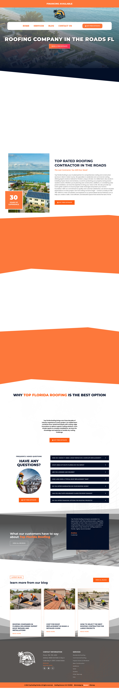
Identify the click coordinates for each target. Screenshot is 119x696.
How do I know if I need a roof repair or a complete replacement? (76, 458)
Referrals (46, 663)
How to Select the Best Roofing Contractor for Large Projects (92, 626)
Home (26, 26)
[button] (79, 458)
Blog (51, 26)
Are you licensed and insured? (63, 472)
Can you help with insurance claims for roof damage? (72, 493)
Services (39, 26)
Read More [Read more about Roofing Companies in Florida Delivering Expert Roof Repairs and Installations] (17, 634)
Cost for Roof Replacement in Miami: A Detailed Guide (57, 626)
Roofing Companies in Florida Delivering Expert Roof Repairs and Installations (25, 627)
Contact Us (65, 26)
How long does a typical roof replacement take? (70, 479)
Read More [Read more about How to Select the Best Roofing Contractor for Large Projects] (84, 632)
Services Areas (47, 665)
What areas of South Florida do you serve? (68, 465)
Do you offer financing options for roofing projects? (72, 500)
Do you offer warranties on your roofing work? (70, 486)
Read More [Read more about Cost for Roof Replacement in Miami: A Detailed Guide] (50, 632)
